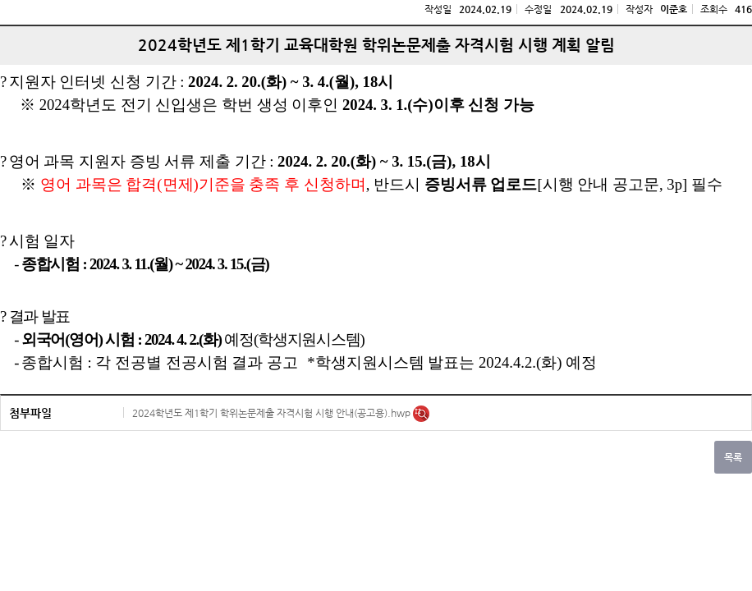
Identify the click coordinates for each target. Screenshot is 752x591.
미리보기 (421, 413)
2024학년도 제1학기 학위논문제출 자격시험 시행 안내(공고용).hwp (272, 413)
